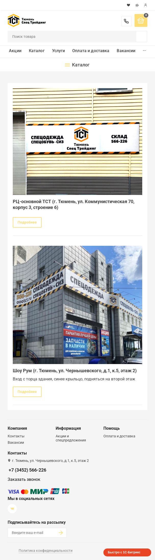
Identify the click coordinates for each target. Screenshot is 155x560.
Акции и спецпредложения (71, 438)
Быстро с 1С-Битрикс (124, 552)
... (144, 49)
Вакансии (126, 50)
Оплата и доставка (90, 50)
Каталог (37, 50)
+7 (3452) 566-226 (126, 21)
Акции (15, 50)
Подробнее (27, 222)
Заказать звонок (24, 479)
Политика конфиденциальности (46, 551)
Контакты (16, 436)
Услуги (58, 50)
